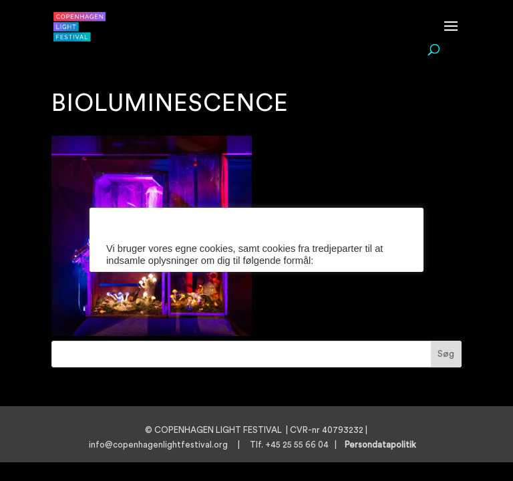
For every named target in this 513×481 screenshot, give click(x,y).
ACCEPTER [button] (233, 329)
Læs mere (220, 286)
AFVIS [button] (294, 329)
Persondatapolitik (384, 444)
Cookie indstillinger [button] (147, 286)
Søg (446, 354)
